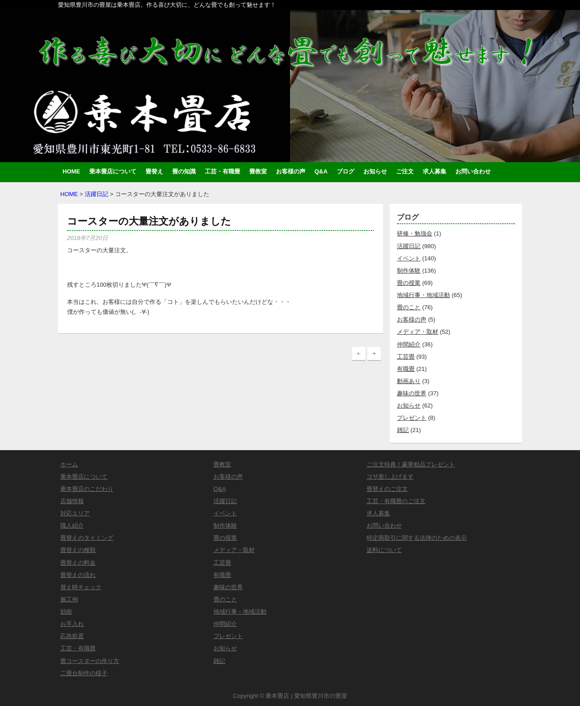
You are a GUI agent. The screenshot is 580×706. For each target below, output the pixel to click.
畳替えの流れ (78, 575)
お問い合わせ (473, 171)
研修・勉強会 (414, 233)
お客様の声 (290, 171)
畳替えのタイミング (86, 537)
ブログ (345, 171)
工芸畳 (406, 356)
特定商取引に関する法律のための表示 (417, 537)
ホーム (69, 464)
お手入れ (72, 623)
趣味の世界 (411, 393)
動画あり (408, 381)
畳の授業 (408, 282)
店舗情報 (72, 501)
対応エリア (75, 513)
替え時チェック (81, 587)
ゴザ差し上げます (390, 476)
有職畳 (406, 368)
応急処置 (72, 636)
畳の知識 (184, 171)
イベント (408, 258)
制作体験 (408, 270)
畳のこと (408, 307)
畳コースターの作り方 (89, 661)
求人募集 (434, 171)
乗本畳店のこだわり (86, 488)
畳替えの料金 (78, 562)
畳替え (154, 171)
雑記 (403, 430)
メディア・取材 (417, 331)
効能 (66, 611)
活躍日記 (96, 194)
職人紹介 (72, 525)
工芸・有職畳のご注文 (396, 501)
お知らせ (375, 171)
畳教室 (258, 171)
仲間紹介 (408, 344)
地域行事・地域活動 (423, 295)
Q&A (321, 171)
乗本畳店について (112, 171)
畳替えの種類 (78, 550)
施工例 (69, 599)
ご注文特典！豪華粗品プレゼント (411, 464)
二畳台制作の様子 (83, 673)
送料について (384, 550)
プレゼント (411, 417)
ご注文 (405, 171)
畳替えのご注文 (387, 488)
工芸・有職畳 (222, 171)
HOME (71, 171)
